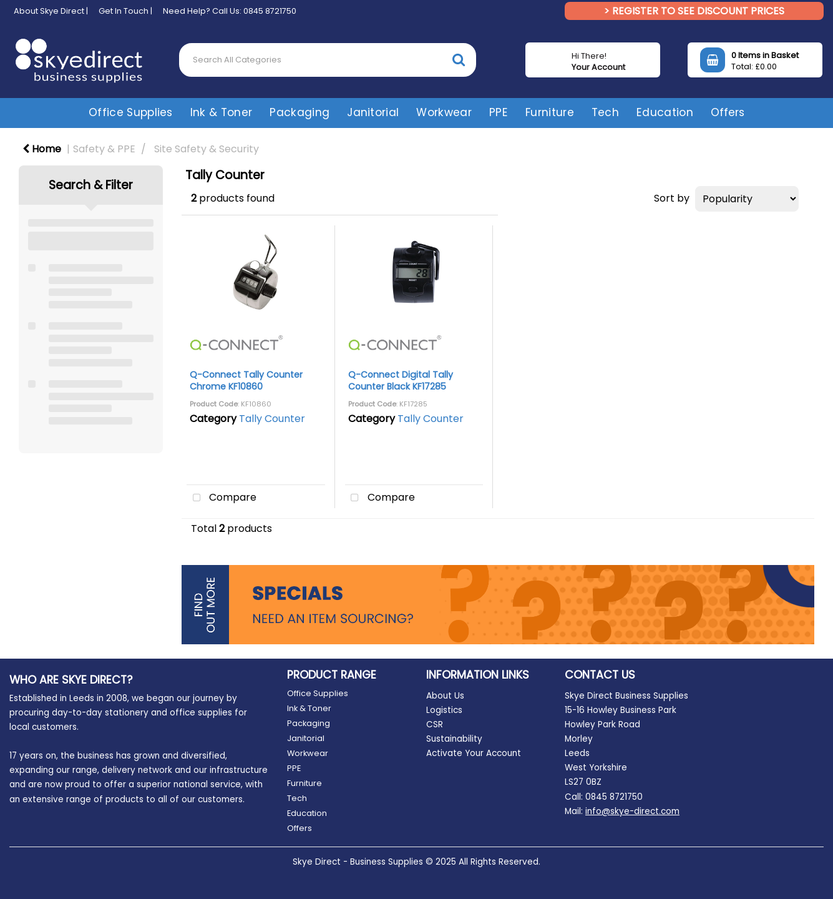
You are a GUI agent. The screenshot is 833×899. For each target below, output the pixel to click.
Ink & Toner (221, 112)
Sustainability (454, 739)
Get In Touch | (125, 11)
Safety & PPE (104, 149)
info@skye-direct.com (632, 811)
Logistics (444, 710)
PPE (498, 112)
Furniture (549, 112)
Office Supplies (131, 112)
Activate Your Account (473, 753)
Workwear (444, 112)
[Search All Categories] (327, 60)
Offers (727, 112)
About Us (445, 696)
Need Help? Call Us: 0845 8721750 (229, 11)
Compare (221, 498)
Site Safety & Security (206, 149)
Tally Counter (272, 418)
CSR (434, 724)
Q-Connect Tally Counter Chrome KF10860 (246, 380)
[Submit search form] (459, 59)
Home (41, 149)
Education (664, 112)
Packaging (299, 112)
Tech (605, 112)
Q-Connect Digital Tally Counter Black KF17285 (400, 380)
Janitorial (373, 112)
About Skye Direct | (51, 11)
